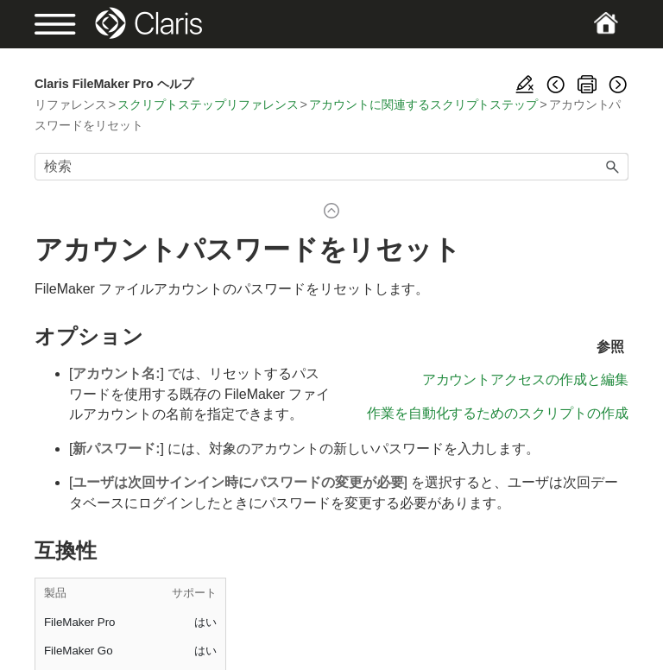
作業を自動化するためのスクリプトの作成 (497, 413)
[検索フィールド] (331, 166)
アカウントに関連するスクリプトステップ (423, 104)
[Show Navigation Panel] (63, 24)
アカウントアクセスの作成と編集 (525, 379)
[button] (612, 166)
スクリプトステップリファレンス (207, 104)
